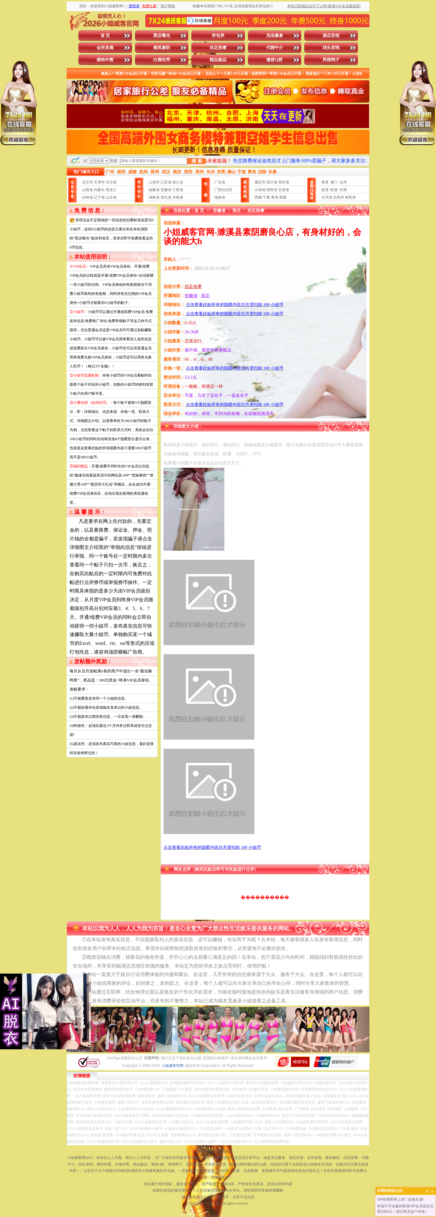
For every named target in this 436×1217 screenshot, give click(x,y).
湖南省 (154, 197)
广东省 (219, 182)
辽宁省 (99, 197)
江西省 (177, 190)
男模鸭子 (330, 60)
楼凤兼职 (161, 47)
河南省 (177, 197)
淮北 (236, 210)
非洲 (343, 190)
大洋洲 (326, 197)
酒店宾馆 (330, 35)
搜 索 (196, 160)
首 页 (105, 35)
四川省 (271, 182)
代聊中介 (274, 47)
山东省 (111, 197)
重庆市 (260, 182)
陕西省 (271, 190)
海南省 (219, 197)
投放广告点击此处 (218, 1151)
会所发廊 (105, 47)
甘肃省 (283, 190)
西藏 (258, 197)
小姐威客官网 (172, 1066)
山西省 (87, 190)
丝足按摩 (218, 47)
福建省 (154, 190)
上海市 (154, 182)
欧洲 (334, 190)
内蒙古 (99, 190)
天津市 (99, 182)
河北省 (111, 182)
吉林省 (87, 197)
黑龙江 (111, 190)
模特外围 (105, 60)
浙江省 (177, 182)
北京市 (87, 182)
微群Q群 (274, 60)
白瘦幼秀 (161, 60)
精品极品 (218, 60)
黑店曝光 (161, 35)
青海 (274, 197)
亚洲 (325, 190)
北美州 (338, 197)
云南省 (260, 190)
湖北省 (165, 197)
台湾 (343, 182)
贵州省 (283, 182)
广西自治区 (223, 190)
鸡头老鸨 (330, 47)
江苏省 (165, 182)
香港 (325, 182)
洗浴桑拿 (274, 35)
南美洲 (350, 197)
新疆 (282, 197)
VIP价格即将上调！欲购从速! (400, 1199)
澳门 (334, 182)
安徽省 (165, 190)
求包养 (218, 35)
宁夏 (266, 197)
